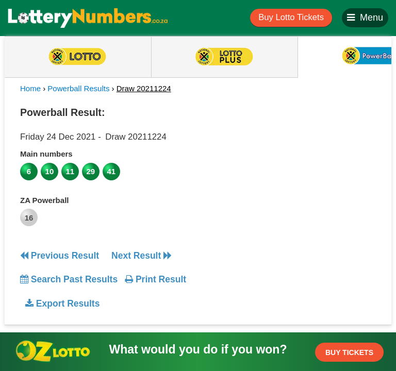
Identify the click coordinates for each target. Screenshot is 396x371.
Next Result (141, 255)
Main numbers (46, 153)
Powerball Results (78, 88)
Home (30, 88)
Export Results (62, 303)
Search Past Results (69, 279)
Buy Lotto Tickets (291, 17)
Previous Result (59, 255)
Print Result (155, 279)
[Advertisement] (292, 167)
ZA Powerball (44, 200)
